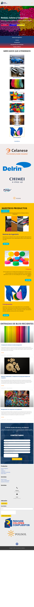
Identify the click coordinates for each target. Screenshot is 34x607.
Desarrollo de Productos (5, 481)
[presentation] (11, 455)
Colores (17, 40)
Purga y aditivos (17, 46)
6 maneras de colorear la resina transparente (11, 345)
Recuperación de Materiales (5, 472)
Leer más (2, 352)
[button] (4, 25)
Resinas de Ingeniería (17, 37)
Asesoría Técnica (4, 479)
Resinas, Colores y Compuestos (14, 18)
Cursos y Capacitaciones (5, 480)
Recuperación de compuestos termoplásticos (11, 409)
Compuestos (17, 42)
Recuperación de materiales (17, 44)
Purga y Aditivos (3, 473)
